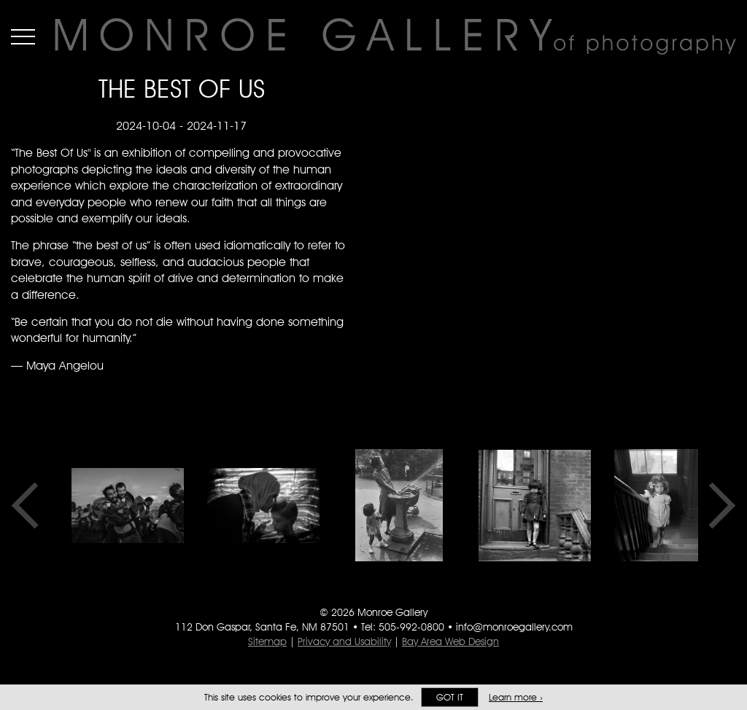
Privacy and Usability (344, 641)
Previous (30, 505)
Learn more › (516, 697)
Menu (23, 36)
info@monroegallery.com (514, 627)
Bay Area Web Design (450, 641)
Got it (449, 697)
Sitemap (267, 641)
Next (717, 505)
